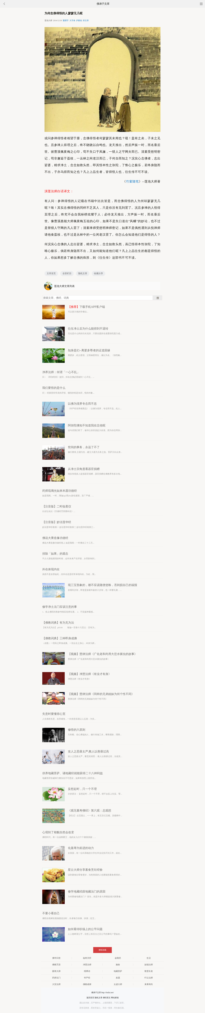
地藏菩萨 (118, 971)
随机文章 (82, 273)
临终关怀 (87, 958)
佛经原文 (107, 998)
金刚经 (118, 958)
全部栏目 (66, 273)
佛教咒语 (56, 965)
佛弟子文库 (103, 3)
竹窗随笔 (132, 181)
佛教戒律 (87, 984)
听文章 (86, 20)
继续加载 (102, 950)
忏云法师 (148, 978)
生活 (149, 958)
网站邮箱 (115, 998)
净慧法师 (87, 965)
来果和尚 (148, 984)
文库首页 (51, 273)
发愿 (118, 978)
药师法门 (56, 978)
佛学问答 (56, 958)
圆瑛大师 (56, 971)
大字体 (72, 20)
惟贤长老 (148, 971)
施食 (118, 965)
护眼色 (79, 20)
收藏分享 (98, 273)
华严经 (87, 978)
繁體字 (66, 20)
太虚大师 (118, 984)
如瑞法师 (148, 965)
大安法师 (56, 984)
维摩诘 (87, 971)
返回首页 (90, 998)
